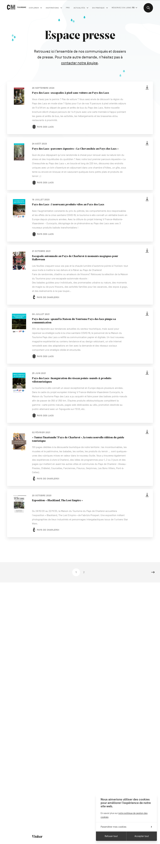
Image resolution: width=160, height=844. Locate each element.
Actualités (81, 8)
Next (153, 572)
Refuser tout (111, 836)
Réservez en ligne (121, 8)
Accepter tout (142, 836)
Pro (68, 8)
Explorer (35, 8)
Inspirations (54, 8)
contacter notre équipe (79, 63)
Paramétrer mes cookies (126, 826)
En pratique (100, 8)
